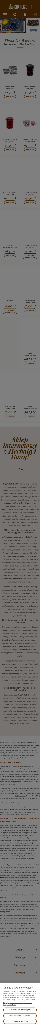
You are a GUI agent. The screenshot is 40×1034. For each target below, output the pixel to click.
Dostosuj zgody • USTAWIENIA (20, 1015)
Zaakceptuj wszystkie (20, 1021)
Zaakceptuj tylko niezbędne (20, 1010)
